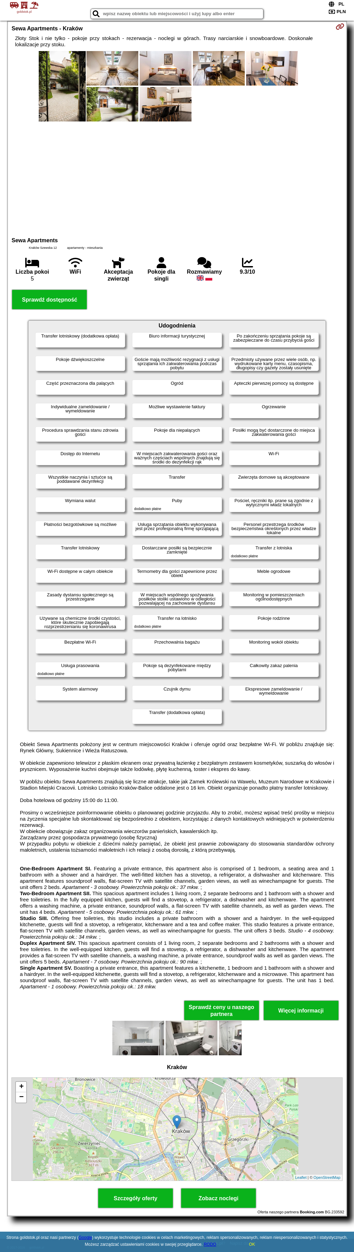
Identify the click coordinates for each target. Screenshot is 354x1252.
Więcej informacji (301, 1011)
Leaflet (301, 1177)
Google (85, 1237)
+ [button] (21, 1087)
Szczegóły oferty (135, 1198)
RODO (210, 1244)
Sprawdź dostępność (49, 300)
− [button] (21, 1097)
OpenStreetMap (327, 1177)
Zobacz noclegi (218, 1198)
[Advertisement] (177, 178)
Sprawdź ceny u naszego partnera (221, 1010)
